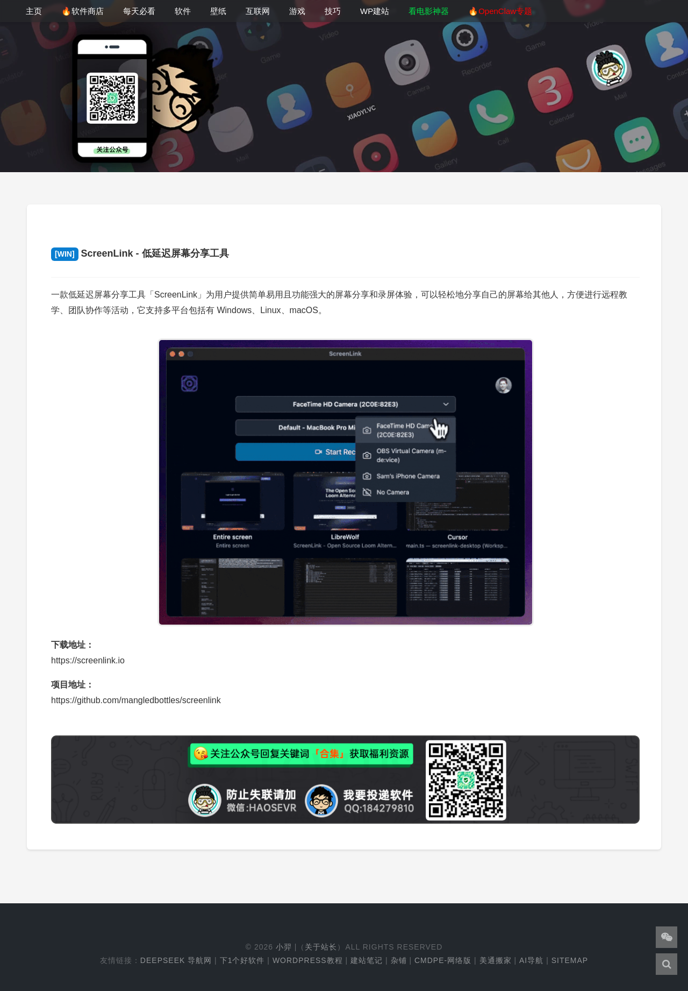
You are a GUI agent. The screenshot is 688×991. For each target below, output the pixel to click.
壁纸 (218, 11)
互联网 (258, 11)
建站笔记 (366, 960)
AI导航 (531, 960)
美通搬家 (495, 960)
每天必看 (139, 11)
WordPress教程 (308, 960)
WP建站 (374, 11)
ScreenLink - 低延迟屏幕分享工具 (140, 253)
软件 (183, 11)
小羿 (284, 947)
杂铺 (399, 960)
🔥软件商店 (82, 11)
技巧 (333, 11)
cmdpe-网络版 (442, 960)
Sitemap (569, 960)
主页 (34, 11)
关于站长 (321, 947)
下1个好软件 (242, 960)
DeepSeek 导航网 (176, 960)
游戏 (297, 11)
